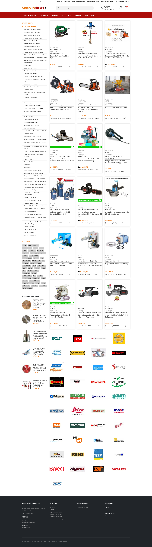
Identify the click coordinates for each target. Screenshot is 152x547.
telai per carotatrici (30, 197)
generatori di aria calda (31, 100)
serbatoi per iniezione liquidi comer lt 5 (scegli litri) (60, 213)
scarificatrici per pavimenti (32, 170)
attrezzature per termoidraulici (34, 55)
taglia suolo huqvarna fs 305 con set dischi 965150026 (38, 384)
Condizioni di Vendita (56, 516)
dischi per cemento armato (40, 315)
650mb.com (54, 541)
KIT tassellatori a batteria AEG (33, 114)
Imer (86, 15)
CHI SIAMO (59, 2)
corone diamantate (30, 74)
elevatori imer (28, 90)
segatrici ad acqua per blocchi (33, 173)
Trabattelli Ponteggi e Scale (32, 200)
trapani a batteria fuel (31, 203)
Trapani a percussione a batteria (34, 209)
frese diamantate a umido (39, 331)
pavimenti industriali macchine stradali (33, 155)
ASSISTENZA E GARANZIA (93, 2)
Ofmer (70, 15)
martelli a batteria (29, 128)
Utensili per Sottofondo (31, 235)
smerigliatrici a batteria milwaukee (35, 181)
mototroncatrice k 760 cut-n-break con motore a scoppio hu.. (62, 108)
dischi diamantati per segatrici (33, 76)
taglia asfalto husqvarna (40, 380)
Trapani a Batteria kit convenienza (35, 206)
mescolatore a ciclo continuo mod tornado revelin (61, 264)
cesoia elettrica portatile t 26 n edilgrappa (116, 316)
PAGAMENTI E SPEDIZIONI (78, 2)
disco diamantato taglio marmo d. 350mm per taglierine (39, 305)
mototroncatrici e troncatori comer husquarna (35, 143)
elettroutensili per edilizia (31, 84)
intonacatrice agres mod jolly (116, 107)
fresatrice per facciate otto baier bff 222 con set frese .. (117, 213)
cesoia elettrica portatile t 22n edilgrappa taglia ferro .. (88, 316)
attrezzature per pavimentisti (33, 49)
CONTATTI (67, 2)
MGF (92, 15)
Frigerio (54, 15)
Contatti (52, 510)
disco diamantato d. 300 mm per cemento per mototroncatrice (40, 319)
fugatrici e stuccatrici (30, 97)
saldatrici (27, 165)
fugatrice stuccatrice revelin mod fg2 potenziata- (60, 316)
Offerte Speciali (27, 23)
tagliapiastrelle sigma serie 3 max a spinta (39, 349)
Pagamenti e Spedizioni (57, 512)
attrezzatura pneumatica (32, 35)
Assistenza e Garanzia (56, 514)
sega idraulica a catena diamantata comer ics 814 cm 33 (62, 160)
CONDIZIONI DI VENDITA (107, 2)
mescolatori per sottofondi (32, 136)
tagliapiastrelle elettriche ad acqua (35, 184)
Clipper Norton (29, 15)
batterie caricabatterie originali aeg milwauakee (35, 61)
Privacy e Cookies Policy (57, 519)
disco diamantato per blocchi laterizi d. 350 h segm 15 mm (40, 368)
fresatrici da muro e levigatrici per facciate (34, 93)
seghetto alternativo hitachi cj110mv (60, 57)
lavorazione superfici (31, 120)
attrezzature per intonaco (32, 46)
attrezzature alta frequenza (33, 38)
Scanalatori (27, 167)
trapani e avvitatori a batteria (33, 214)
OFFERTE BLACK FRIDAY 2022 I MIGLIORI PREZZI (35, 148)
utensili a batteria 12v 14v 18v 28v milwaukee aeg (34, 223)
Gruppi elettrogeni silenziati (32, 106)
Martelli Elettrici (28, 134)
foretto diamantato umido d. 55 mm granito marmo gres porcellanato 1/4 (40, 336)
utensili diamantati (30, 229)
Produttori (26, 242)
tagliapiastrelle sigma (31, 190)
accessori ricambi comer (32, 30)
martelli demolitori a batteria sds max (35, 131)
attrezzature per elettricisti (32, 44)
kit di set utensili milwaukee (32, 111)
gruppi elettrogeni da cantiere (33, 108)
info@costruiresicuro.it (29, 522)
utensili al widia (29, 227)
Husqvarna (43, 15)
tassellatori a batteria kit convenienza (31, 194)
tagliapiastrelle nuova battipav (34, 187)
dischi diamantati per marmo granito (38, 300)
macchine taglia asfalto (31, 125)
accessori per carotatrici (32, 32)
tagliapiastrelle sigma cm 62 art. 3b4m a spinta (39, 352)
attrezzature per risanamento (33, 52)
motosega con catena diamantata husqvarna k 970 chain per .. (88, 109)
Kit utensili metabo (29, 117)
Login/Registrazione (83, 507)
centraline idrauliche (30, 68)
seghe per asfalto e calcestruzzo (34, 179)
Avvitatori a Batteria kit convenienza (35, 58)
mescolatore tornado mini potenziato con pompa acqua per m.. (90, 265)
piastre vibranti (29, 159)
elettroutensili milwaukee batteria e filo (35, 80)
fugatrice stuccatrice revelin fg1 (117, 263)
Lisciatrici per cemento (31, 122)
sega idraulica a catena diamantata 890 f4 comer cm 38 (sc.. (90, 214)
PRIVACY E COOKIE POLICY (122, 2)
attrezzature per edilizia (31, 41)
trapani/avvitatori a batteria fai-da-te (35, 218)
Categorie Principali (29, 26)
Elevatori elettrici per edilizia (32, 87)
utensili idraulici (29, 232)
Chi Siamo (53, 507)
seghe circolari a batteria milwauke (35, 176)
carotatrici (27, 65)
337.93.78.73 (109, 9)
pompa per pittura (29, 162)
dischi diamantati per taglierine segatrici (38, 365)
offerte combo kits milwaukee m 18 (35, 151)
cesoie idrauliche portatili (32, 71)
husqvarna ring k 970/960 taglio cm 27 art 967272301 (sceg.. (117, 57)
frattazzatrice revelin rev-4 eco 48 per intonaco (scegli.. (89, 160)
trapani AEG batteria (30, 211)
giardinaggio (28, 103)
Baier (62, 15)
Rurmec (78, 15)
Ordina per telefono (107, 7)
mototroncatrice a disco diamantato (35, 139)
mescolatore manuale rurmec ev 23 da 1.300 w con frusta (89, 57)
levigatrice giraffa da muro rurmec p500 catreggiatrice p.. (116, 162)
